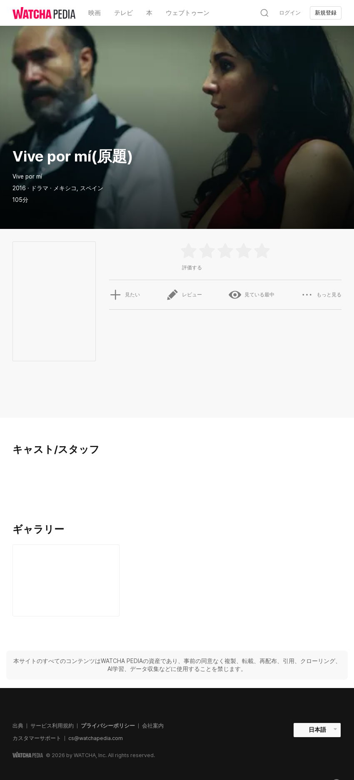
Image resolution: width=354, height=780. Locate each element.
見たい (124, 294)
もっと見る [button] (321, 294)
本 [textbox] (149, 13)
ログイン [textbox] (290, 13)
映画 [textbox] (94, 13)
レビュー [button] (184, 294)
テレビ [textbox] (123, 13)
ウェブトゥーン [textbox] (187, 13)
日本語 (317, 729)
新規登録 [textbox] (326, 13)
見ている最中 (251, 294)
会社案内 (153, 726)
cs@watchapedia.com (95, 738)
